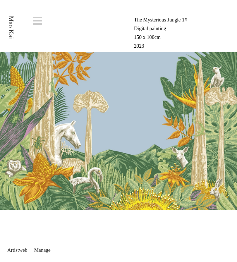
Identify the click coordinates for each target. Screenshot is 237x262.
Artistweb (17, 250)
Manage (42, 250)
